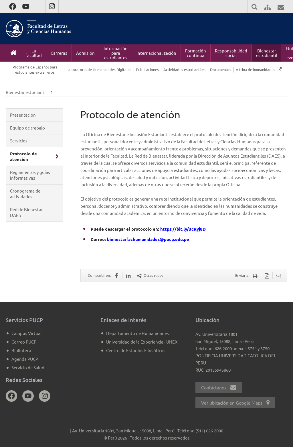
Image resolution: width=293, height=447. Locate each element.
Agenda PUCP (24, 359)
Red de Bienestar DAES (26, 212)
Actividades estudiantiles (184, 69)
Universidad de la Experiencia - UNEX (141, 341)
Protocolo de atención (23, 156)
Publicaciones (147, 69)
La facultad (33, 53)
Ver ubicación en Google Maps (235, 402)
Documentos (220, 69)
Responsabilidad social (231, 53)
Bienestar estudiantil (266, 53)
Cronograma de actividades (25, 193)
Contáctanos (218, 387)
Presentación (23, 114)
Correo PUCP (23, 341)
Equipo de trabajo (27, 127)
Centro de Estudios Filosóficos (135, 350)
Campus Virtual (26, 333)
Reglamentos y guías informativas (30, 175)
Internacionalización (156, 53)
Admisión (85, 53)
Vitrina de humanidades (255, 69)
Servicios (18, 140)
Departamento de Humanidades (137, 333)
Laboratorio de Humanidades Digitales (98, 69)
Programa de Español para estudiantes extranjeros (35, 69)
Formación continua (195, 53)
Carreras (59, 53)
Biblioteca (21, 350)
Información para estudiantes (116, 53)
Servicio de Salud (27, 367)
